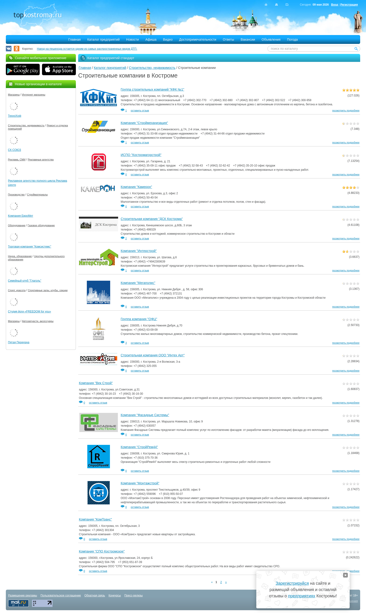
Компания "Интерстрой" (139, 251)
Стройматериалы (37, 194)
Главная (74, 39)
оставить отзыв (140, 110)
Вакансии (248, 39)
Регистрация (349, 4)
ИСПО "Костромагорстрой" (141, 155)
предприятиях (301, 596)
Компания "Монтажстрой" (140, 483)
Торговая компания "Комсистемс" (29, 246)
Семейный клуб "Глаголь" (24, 280)
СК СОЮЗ (14, 150)
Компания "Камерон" (136, 187)
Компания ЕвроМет (20, 215)
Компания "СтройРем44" (139, 447)
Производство (16, 194)
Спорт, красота (16, 290)
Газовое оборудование (41, 225)
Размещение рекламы (22, 595)
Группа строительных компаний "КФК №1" (152, 89)
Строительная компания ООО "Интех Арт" (153, 355)
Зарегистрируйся (292, 583)
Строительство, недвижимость (152, 68)
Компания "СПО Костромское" (102, 551)
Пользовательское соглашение (61, 595)
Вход (334, 4)
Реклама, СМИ (16, 159)
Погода (292, 39)
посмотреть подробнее (345, 110)
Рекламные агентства (41, 159)
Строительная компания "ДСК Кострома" (152, 219)
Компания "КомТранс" (95, 519)
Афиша (151, 39)
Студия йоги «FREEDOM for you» (29, 311)
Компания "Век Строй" (96, 383)
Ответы (228, 39)
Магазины (14, 94)
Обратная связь (94, 595)
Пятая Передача (18, 342)
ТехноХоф (14, 115)
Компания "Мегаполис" (138, 283)
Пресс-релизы (133, 595)
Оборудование (16, 225)
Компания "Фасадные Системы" (145, 415)
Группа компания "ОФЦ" (139, 319)
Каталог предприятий (103, 39)
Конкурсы (115, 595)
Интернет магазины (33, 94)
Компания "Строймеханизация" (144, 123)
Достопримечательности (197, 39)
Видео (167, 39)
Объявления (271, 39)
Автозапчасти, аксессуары (37, 321)
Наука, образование (20, 256)
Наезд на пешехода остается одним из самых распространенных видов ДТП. (87, 48)
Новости (132, 39)
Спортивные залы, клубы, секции (47, 290)
